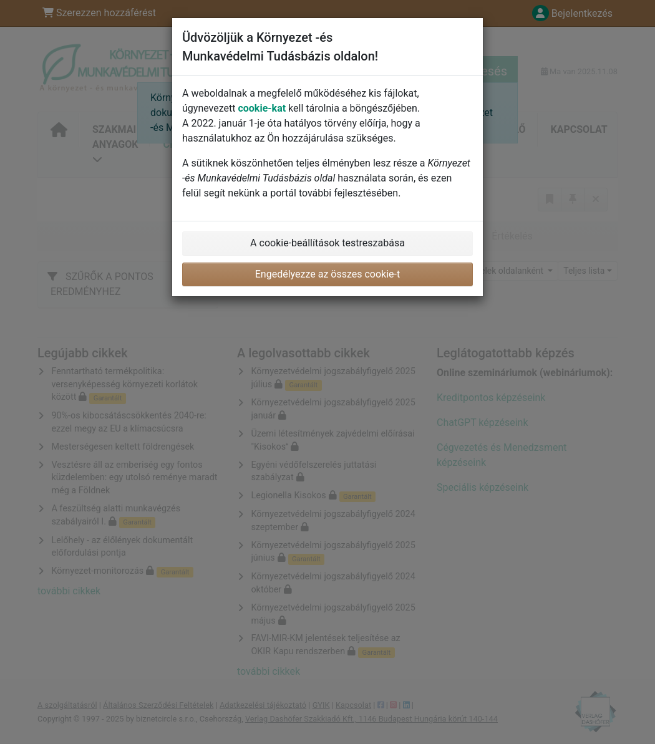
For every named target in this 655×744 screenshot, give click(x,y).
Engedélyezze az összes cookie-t (327, 274)
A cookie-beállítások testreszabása (327, 243)
